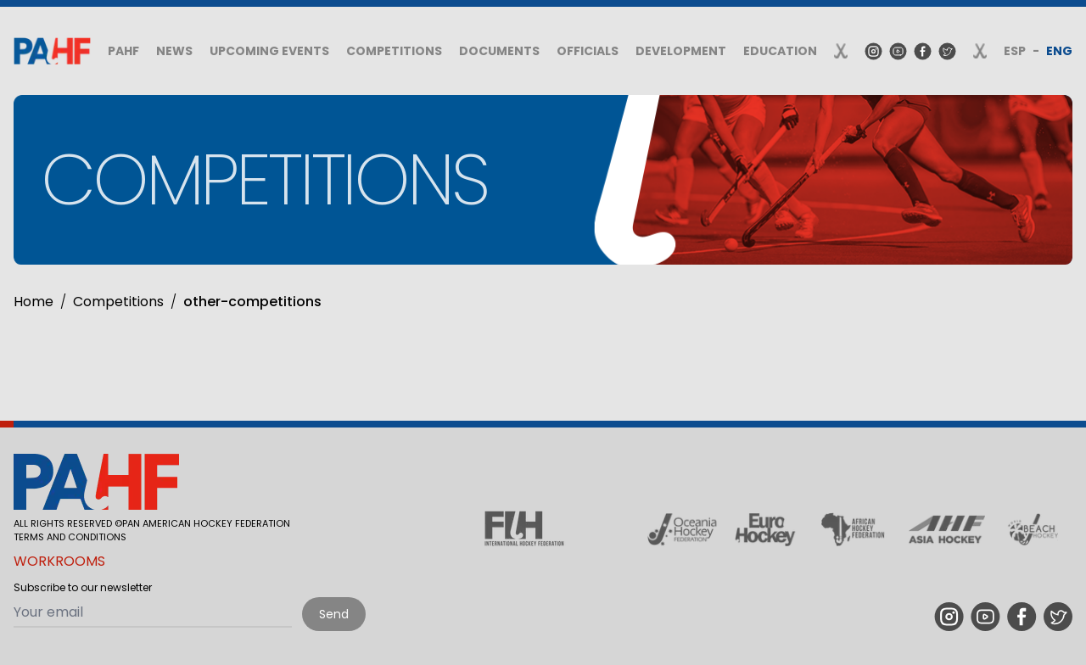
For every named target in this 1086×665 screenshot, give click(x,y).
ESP (1015, 50)
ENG (1059, 50)
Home (33, 301)
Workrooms (59, 561)
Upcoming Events (269, 50)
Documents (499, 50)
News (174, 50)
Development (680, 50)
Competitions (394, 50)
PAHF (123, 50)
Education (780, 50)
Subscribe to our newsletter (83, 587)
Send (334, 614)
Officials (588, 50)
